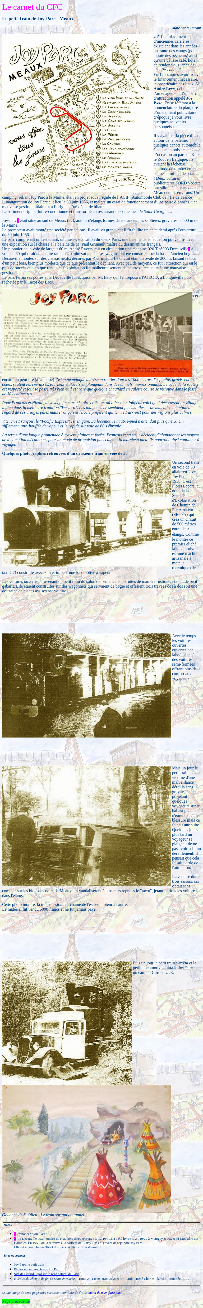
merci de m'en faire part (105, 1293)
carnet (23, 7)
